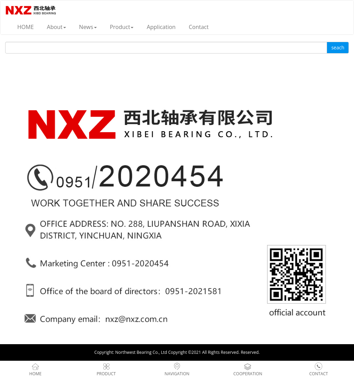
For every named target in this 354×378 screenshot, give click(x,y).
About (56, 27)
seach (337, 47)
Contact (198, 27)
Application (161, 27)
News (88, 27)
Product (122, 27)
